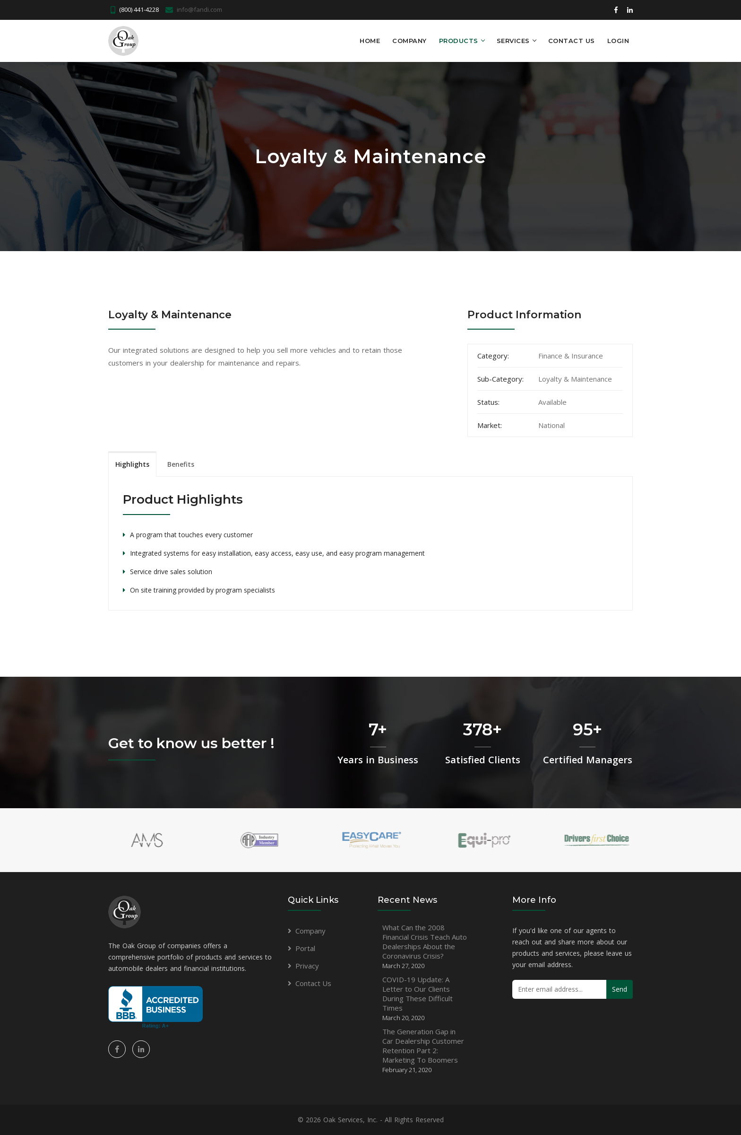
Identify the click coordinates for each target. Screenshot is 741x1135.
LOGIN (618, 40)
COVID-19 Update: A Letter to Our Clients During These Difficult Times (417, 998)
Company (409, 40)
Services (513, 40)
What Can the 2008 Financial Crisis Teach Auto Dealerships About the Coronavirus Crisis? (424, 946)
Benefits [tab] (180, 464)
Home (370, 40)
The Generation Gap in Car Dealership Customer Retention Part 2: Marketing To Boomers (423, 1050)
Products (458, 40)
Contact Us (571, 40)
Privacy (307, 965)
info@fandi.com (199, 9)
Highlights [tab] (132, 464)
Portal (305, 948)
